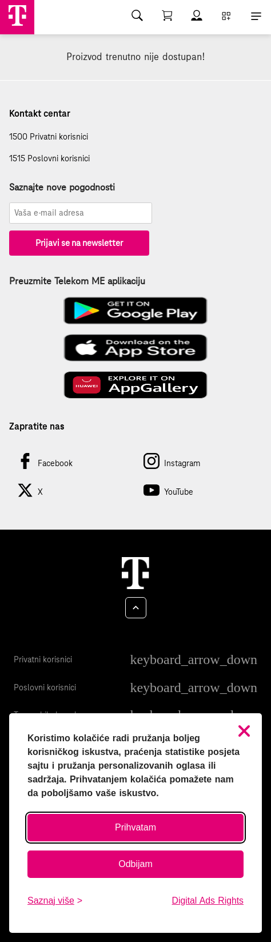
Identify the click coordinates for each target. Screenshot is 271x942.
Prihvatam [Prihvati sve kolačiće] (135, 827)
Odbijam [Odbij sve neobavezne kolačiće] (135, 864)
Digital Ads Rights (208, 900)
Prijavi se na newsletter (79, 242)
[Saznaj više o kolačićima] (54, 901)
